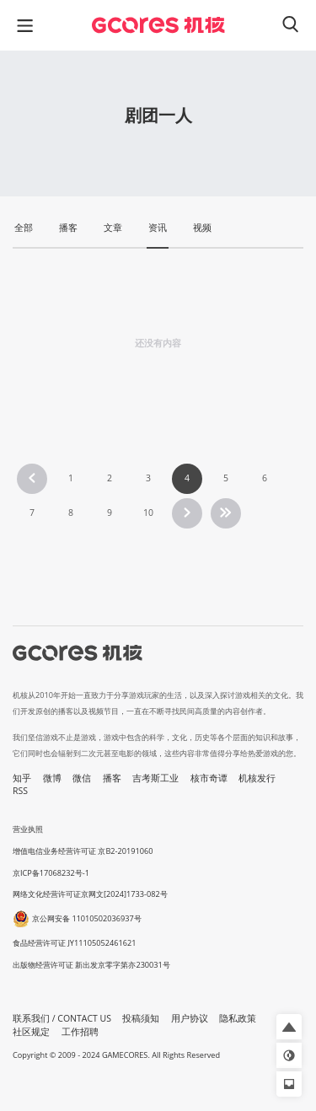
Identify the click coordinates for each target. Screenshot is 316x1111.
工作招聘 (80, 1032)
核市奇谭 (209, 778)
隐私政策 (237, 1018)
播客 (112, 778)
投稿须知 (140, 1018)
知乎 (22, 778)
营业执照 (28, 829)
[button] (289, 1026)
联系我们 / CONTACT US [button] (62, 1018)
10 (148, 512)
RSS (20, 791)
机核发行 (257, 778)
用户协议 (189, 1018)
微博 (52, 778)
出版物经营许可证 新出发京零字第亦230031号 (91, 964)
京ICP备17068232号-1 (51, 872)
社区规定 (31, 1032)
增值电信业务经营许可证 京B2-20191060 (83, 850)
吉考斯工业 (155, 778)
